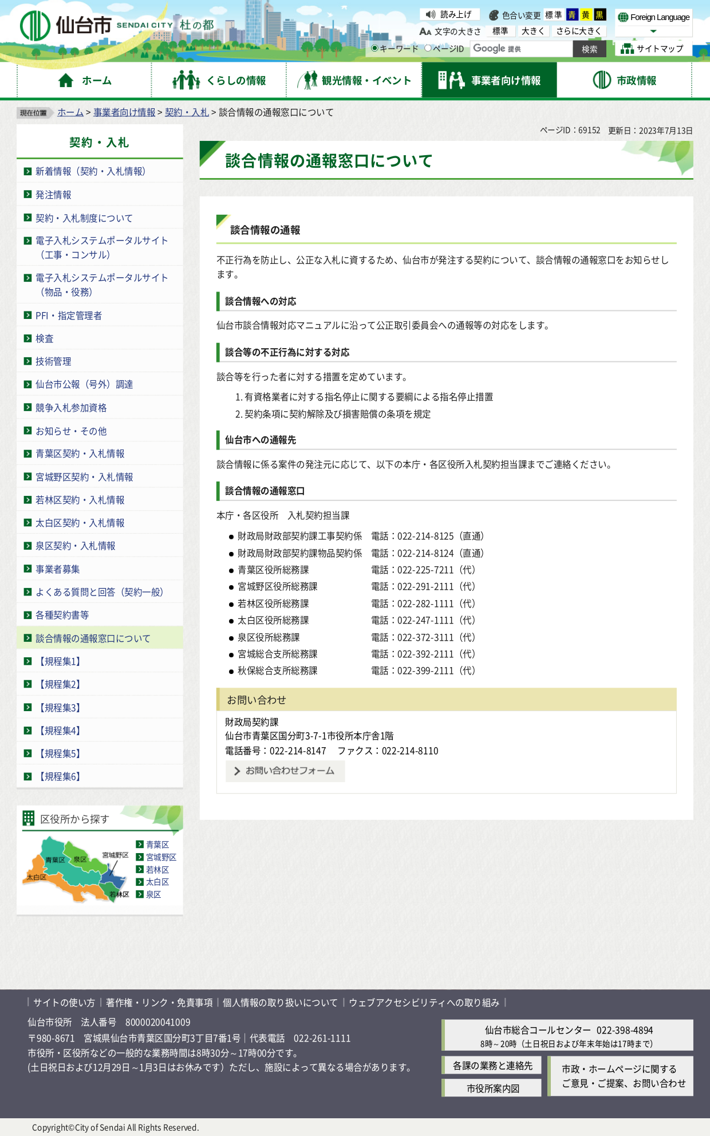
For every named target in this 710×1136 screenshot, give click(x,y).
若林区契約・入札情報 (80, 499)
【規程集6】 (60, 776)
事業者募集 (58, 568)
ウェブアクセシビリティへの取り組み (424, 1001)
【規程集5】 (60, 753)
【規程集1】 (60, 661)
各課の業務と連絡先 (493, 1064)
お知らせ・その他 (71, 430)
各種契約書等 (62, 614)
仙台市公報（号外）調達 (84, 384)
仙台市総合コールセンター (538, 1029)
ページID (444, 48)
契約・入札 (187, 111)
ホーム (70, 111)
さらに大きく (579, 30)
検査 (44, 337)
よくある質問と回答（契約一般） (102, 591)
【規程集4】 (60, 729)
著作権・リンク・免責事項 (159, 1001)
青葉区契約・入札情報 (80, 453)
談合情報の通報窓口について (93, 637)
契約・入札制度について (84, 217)
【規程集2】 (60, 684)
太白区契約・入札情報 (80, 522)
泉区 (153, 894)
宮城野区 (161, 856)
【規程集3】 (60, 706)
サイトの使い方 (64, 1001)
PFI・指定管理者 (69, 314)
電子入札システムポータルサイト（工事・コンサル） (102, 247)
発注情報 (53, 193)
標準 (554, 14)
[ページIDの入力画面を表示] (428, 48)
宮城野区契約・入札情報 (84, 476)
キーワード (395, 48)
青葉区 (157, 844)
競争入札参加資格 (71, 406)
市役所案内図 (493, 1087)
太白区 (157, 881)
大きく (533, 30)
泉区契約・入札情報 (76, 545)
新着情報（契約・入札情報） (93, 171)
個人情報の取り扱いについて (280, 1001)
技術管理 (53, 361)
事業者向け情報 (124, 111)
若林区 (157, 868)
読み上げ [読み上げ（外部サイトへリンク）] (455, 14)
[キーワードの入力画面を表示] (374, 48)
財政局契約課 (251, 721)
